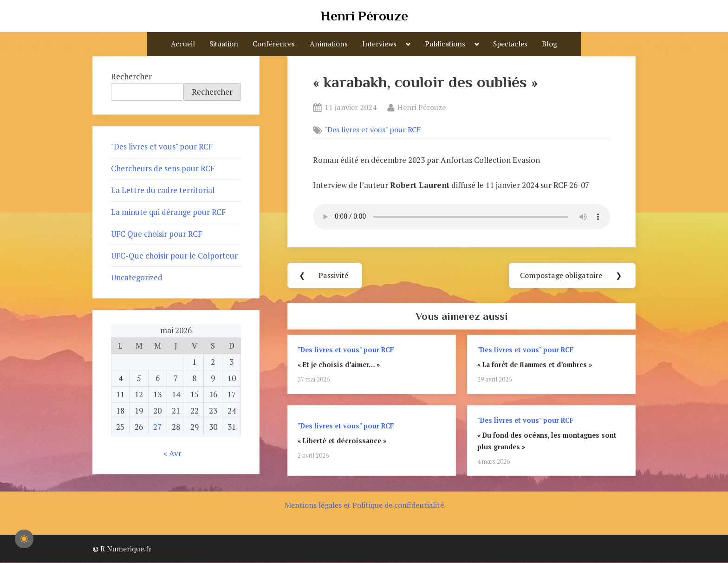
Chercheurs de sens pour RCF (162, 168)
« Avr (172, 453)
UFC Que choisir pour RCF (156, 233)
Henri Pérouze (364, 16)
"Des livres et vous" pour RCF (373, 130)
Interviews (379, 43)
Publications (445, 43)
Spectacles (510, 43)
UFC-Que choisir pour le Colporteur (174, 255)
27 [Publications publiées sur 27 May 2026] (157, 426)
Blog (549, 43)
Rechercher (131, 76)
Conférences (274, 43)
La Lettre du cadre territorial (162, 190)
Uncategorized (136, 277)
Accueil (183, 43)
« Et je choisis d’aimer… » (339, 365)
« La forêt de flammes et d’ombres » (534, 365)
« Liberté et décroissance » (342, 441)
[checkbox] (24, 539)
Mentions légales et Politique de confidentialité (364, 505)
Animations (329, 43)
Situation (223, 43)
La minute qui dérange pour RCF (168, 212)
